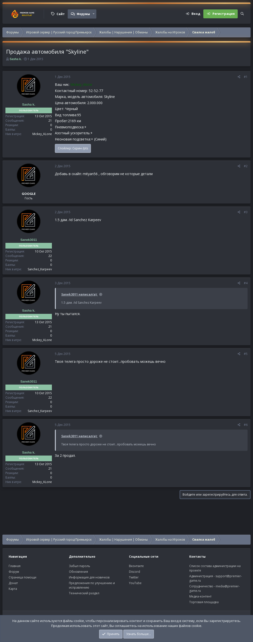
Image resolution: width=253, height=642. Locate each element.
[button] (93, 13)
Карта (13, 589)
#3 (246, 212)
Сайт (61, 14)
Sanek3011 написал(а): (79, 294)
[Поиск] (242, 13)
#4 (246, 283)
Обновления (78, 572)
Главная (15, 566)
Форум (14, 572)
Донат (13, 583)
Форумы (83, 14)
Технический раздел (84, 593)
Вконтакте (136, 566)
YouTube (135, 583)
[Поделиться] (239, 77)
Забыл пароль (79, 566)
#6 (246, 425)
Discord (134, 572)
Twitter (134, 577)
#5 (246, 354)
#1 (246, 77)
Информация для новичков (89, 577)
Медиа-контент (200, 596)
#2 (246, 166)
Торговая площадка (204, 602)
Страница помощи (22, 577)
